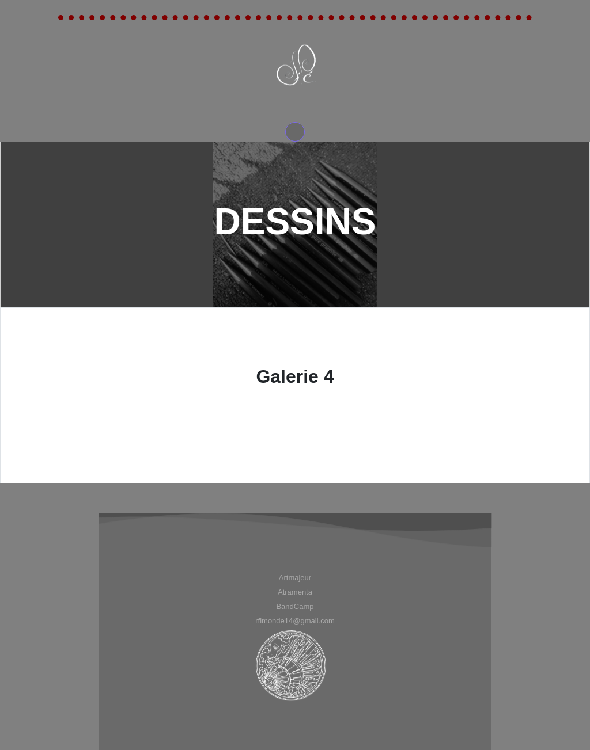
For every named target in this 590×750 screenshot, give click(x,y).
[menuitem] (295, 577)
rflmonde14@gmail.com (294, 620)
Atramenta (295, 592)
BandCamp (294, 606)
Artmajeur (295, 577)
